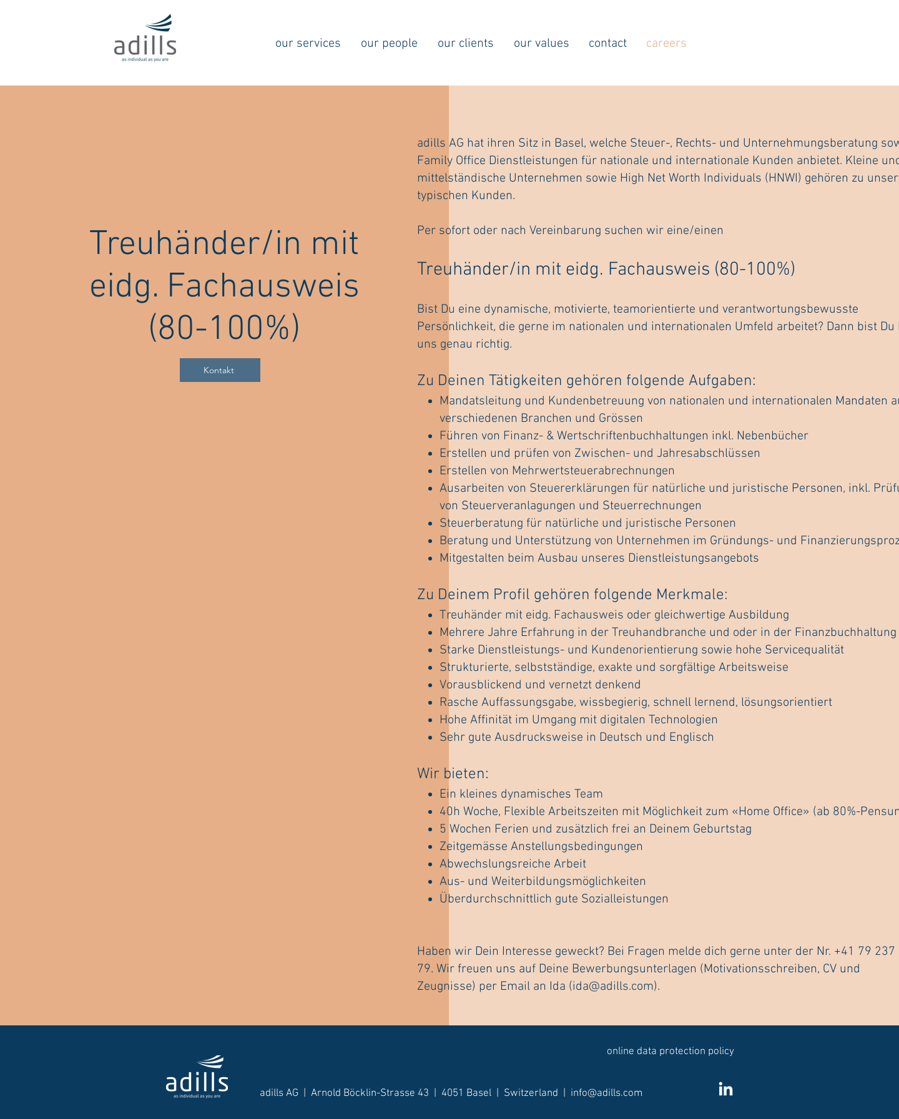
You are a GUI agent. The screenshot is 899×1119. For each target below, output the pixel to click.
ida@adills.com (613, 986)
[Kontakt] (220, 370)
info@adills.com (606, 1093)
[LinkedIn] (725, 1090)
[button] (308, 43)
